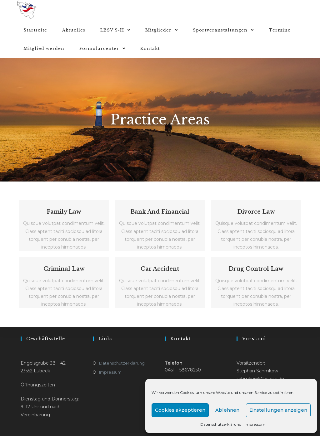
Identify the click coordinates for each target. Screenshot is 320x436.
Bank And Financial (159, 211)
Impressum (255, 424)
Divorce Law (256, 211)
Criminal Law (64, 268)
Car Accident (160, 268)
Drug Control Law (255, 268)
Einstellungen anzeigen (278, 410)
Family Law (64, 211)
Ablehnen (227, 410)
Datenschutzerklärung (221, 424)
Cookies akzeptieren (180, 410)
